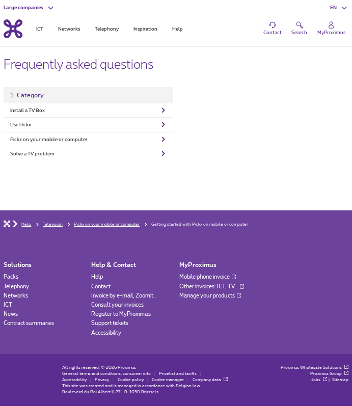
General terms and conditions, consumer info (106, 374)
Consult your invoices (117, 305)
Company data (210, 380)
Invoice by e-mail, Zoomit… (124, 296)
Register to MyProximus (121, 314)
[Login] (331, 29)
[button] (29, 8)
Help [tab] (177, 29)
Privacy (102, 380)
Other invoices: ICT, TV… (211, 286)
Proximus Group (329, 374)
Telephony (16, 286)
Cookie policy (131, 380)
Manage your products (209, 296)
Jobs (319, 380)
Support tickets (109, 323)
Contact (101, 286)
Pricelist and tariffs (178, 374)
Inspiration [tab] (145, 29)
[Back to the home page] (13, 29)
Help (97, 277)
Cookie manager (168, 380)
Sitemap (340, 380)
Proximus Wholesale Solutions (314, 368)
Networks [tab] (69, 29)
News (11, 314)
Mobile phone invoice (207, 277)
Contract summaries (29, 323)
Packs (11, 277)
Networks (16, 296)
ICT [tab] (39, 29)
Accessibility (106, 333)
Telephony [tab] (107, 29)
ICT (8, 305)
